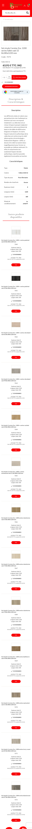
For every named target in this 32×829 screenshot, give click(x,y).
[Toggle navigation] (3, 5)
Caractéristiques (16, 161)
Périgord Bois (16, 6)
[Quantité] (4, 77)
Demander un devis (11, 86)
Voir (16, 265)
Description (16, 110)
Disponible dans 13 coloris (19, 92)
